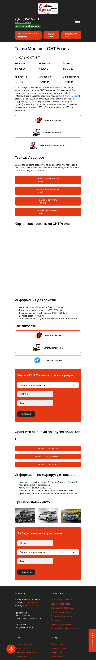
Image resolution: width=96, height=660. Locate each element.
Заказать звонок (23, 22)
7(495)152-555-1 (27, 19)
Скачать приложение (61, 624)
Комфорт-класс (58, 644)
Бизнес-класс (57, 652)
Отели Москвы (22, 656)
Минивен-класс (58, 656)
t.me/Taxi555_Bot (31, 605)
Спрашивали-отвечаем (62, 607)
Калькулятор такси (71, 35)
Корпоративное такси (61, 616)
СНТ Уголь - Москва (69, 95)
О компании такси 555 (61, 599)
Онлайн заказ (51, 35)
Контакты (55, 620)
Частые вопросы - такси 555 (64, 628)
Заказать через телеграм (27, 35)
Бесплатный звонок (27, 26)
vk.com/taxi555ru (31, 602)
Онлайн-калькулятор (61, 612)
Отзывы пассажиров (60, 603)
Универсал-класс (59, 648)
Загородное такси (24, 644)
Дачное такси (21, 648)
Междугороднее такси (26, 652)
